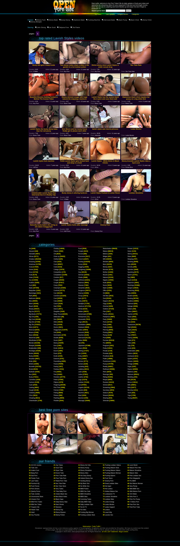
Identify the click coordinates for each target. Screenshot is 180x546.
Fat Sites (83, 510)
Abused (31, 251)
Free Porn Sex (134, 504)
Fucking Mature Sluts (112, 468)
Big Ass (31, 311)
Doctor (56, 327)
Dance (56, 309)
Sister (129, 251)
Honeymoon (82, 317)
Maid (80, 395)
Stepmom (131, 282)
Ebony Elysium (61, 512)
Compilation (58, 275)
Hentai (80, 309)
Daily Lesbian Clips (86, 504)
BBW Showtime (85, 494)
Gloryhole (81, 288)
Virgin (129, 366)
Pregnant (106, 345)
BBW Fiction (84, 489)
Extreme (56, 359)
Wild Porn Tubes (36, 502)
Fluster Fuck (35, 478)
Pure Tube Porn (61, 478)
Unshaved (131, 356)
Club (55, 262)
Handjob (81, 303)
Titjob (129, 330)
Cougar (56, 280)
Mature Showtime (135, 470)
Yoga (129, 395)
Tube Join (34, 468)
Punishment (107, 361)
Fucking (81, 262)
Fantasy (56, 369)
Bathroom (32, 298)
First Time (57, 387)
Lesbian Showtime (111, 496)
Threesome (131, 324)
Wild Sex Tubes (36, 504)
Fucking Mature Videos (112, 470)
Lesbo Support (110, 507)
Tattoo (130, 311)
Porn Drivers (35, 489)
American (32, 264)
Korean (80, 364)
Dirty (55, 324)
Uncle (129, 348)
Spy (129, 277)
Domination (57, 335)
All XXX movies (36, 465)
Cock (55, 264)
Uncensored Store (37, 496)
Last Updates (110, 14)
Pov (104, 343)
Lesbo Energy (109, 502)
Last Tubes (34, 481)
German (81, 275)
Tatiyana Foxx (64, 27)
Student (130, 296)
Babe (30, 288)
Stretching (131, 290)
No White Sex (85, 486)
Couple (56, 282)
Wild (129, 387)
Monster (105, 269)
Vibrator (130, 361)
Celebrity (32, 393)
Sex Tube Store (61, 486)
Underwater (131, 351)
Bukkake (32, 372)
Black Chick (135, 20)
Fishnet (56, 390)
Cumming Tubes (85, 499)
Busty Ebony (65, 20)
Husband (81, 327)
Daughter (57, 311)
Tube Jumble (35, 494)
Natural (105, 277)
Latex (80, 372)
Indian (80, 330)
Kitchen (80, 361)
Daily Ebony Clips (62, 502)
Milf (104, 259)
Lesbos (107, 510)
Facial (56, 364)
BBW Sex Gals (85, 491)
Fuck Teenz (109, 478)
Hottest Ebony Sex (86, 478)
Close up (57, 256)
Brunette (32, 366)
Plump (105, 335)
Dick (55, 319)
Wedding (130, 377)
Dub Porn (34, 475)
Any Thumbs (35, 515)
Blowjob (31, 345)
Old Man (105, 296)
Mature (105, 251)
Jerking (80, 351)
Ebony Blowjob (36, 22)
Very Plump (133, 486)
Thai (129, 322)
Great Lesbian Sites (111, 483)
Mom (104, 264)
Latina (80, 374)
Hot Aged (108, 486)
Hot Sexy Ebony (85, 475)
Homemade (82, 314)
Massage (81, 400)
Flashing (56, 398)
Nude (104, 282)
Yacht (129, 393)
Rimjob (105, 379)
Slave (129, 256)
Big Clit (31, 317)
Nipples (105, 280)
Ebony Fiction (60, 515)
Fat (55, 372)
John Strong (41, 27)
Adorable (32, 254)
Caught (31, 390)
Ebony (56, 343)
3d (30, 248)
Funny (80, 264)
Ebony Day (59, 510)
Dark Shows (60, 504)
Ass (30, 280)
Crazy (56, 285)
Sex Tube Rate (61, 483)
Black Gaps (59, 499)
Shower (130, 248)
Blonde (31, 343)
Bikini (31, 327)
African (31, 256)
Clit (55, 254)
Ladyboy (81, 369)
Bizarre (31, 332)
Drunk (56, 340)
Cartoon (31, 382)
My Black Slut (85, 483)
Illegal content (123, 532)
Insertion (81, 335)
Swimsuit (131, 303)
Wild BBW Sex (134, 489)
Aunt (30, 285)
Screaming (106, 387)
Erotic (56, 348)
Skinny (130, 254)
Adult (32, 512)
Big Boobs (32, 314)
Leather (80, 377)
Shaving (105, 398)
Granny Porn (109, 481)
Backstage (32, 293)
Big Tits (31, 324)
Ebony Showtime (86, 470)
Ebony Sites (84, 473)
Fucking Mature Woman (113, 473)
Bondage (32, 351)
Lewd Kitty (108, 512)
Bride (30, 361)
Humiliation (82, 324)
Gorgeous (81, 290)
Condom (56, 277)
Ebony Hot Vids (85, 465)
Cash (30, 385)
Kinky (80, 356)
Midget (105, 256)
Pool (104, 338)
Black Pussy (122, 20)
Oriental (105, 306)
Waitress (130, 372)
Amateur (32, 259)
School (105, 385)
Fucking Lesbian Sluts (87, 515)
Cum (55, 293)
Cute (55, 301)
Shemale (106, 400)
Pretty (105, 348)
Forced (80, 254)
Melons (105, 254)
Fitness (56, 395)
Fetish (56, 379)
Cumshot (57, 296)
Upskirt (130, 359)
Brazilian (32, 359)
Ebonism (59, 507)
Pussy (105, 364)
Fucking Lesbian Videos (113, 465)
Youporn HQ (35, 507)
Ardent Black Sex (61, 494)
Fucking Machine (94, 20)
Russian (105, 382)
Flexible (56, 400)
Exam (56, 353)
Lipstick (80, 390)
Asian (31, 277)
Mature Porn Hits (135, 468)
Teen (129, 319)
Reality (105, 366)
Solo (129, 264)
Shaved (105, 395)
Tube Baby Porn (61, 491)
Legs (80, 379)
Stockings (131, 285)
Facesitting (57, 361)
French (80, 259)
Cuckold (56, 290)
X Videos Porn (134, 502)
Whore (130, 382)
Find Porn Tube (135, 507)
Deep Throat (58, 314)
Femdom (57, 377)
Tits (129, 332)
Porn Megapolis (135, 478)
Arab (30, 275)
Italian (80, 340)
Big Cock (32, 319)
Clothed (56, 259)
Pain (104, 311)
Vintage (130, 364)
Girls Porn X (134, 496)
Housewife (81, 319)
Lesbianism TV (110, 494)
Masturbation (107, 248)
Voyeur (130, 369)
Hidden (80, 311)
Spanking (131, 272)
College (56, 269)
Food (80, 248)
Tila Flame (76, 27)
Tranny (130, 338)
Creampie (57, 288)
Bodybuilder (33, 348)
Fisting (56, 393)
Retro (104, 372)
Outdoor (105, 309)
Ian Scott (52, 27)
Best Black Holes (61, 496)
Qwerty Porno (35, 491)
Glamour (81, 282)
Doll (55, 332)
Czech (56, 303)
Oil (104, 293)
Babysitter (32, 290)
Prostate (105, 353)
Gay (79, 272)
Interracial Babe (109, 20)
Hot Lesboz (109, 489)
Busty (31, 377)
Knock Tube (60, 473)
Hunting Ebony (85, 481)
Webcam (130, 374)
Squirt (129, 280)
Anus (30, 272)
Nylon (105, 288)
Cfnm (31, 395)
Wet (129, 379)
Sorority (130, 267)
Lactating (81, 366)
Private (105, 351)
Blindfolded (32, 340)
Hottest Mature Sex (111, 491)
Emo (55, 345)
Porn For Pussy (135, 499)
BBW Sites (84, 496)
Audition (31, 282)
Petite (105, 327)
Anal (30, 267)
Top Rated (97, 14)
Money (105, 267)
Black (31, 335)
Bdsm (31, 303)
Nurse (105, 285)
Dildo (55, 322)
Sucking (130, 298)
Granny (80, 293)
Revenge (106, 374)
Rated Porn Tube (61, 481)
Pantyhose (106, 317)
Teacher (130, 314)
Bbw (30, 301)
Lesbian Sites (109, 499)
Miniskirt (105, 262)
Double (56, 338)
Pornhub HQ (35, 483)
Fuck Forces (35, 486)
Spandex (130, 269)
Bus (30, 374)
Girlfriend (81, 280)
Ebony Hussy (84, 468)
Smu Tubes (59, 489)
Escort (56, 351)
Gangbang (81, 269)
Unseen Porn (35, 499)
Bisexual (32, 330)
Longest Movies (123, 14)
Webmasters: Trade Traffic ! (92, 526)
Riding (105, 377)
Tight (129, 327)
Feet (55, 374)
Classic (56, 251)
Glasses (81, 285)
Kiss (79, 359)
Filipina (56, 382)
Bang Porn (34, 473)
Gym (79, 298)
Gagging (81, 267)
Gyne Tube (59, 470)
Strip (129, 293)
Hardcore (81, 306)
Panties (105, 314)
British (31, 364)
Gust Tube (59, 468)
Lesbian (81, 382)
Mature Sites (134, 473)
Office (105, 290)
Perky (105, 324)
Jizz (79, 353)
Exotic (56, 356)
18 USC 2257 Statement (110, 532)
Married (80, 398)
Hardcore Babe (79, 20)
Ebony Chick (147, 20)
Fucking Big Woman (87, 512)
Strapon (130, 288)
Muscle (105, 275)
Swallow (130, 301)
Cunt (55, 298)
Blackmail (32, 338)
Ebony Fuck (41, 20)
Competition (58, 272)
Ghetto (80, 277)
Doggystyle (57, 330)
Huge (80, 322)
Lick (79, 385)
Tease (130, 317)
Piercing (105, 330)
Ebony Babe (53, 20)
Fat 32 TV (83, 507)
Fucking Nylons (110, 475)
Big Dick (31, 322)
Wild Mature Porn (135, 491)
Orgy (104, 303)
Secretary (106, 390)
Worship (130, 390)
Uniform (130, 353)
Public (105, 359)
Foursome (81, 256)
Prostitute (106, 356)
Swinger (130, 306)
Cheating (32, 398)
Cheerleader (33, 400)
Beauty (31, 309)
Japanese (81, 345)
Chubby (56, 248)
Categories (135, 14)
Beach (31, 306)
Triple (129, 340)
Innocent (81, 332)
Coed (55, 267)
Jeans (80, 348)
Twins (129, 343)
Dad (55, 306)
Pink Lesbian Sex (135, 475)
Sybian (130, 309)
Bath (30, 296)
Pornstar (105, 340)
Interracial (81, 338)
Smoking (130, 262)
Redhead (106, 369)
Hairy (80, 301)
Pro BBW (133, 481)
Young (130, 398)
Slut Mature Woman (136, 483)
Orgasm (105, 301)
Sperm (130, 275)
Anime (31, 269)
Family (56, 366)
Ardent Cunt (35, 470)
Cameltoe (32, 379)
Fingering (57, 385)
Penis (105, 322)
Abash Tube (35, 510)
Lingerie (81, 387)
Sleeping (130, 259)
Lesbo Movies (109, 504)
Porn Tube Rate (61, 475)
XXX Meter (133, 494)
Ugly (129, 345)
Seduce (105, 393)
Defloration (57, 317)
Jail (79, 343)
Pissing (105, 332)
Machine (81, 393)
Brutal (31, 369)
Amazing (32, 262)
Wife (129, 385)
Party (104, 319)
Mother (105, 272)
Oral (104, 298)
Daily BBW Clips (85, 502)
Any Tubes (59, 465)
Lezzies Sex (109, 515)
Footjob (80, 251)
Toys (129, 335)
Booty (31, 356)
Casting (31, 387)
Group (80, 296)
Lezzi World (133, 465)
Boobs (31, 353)
